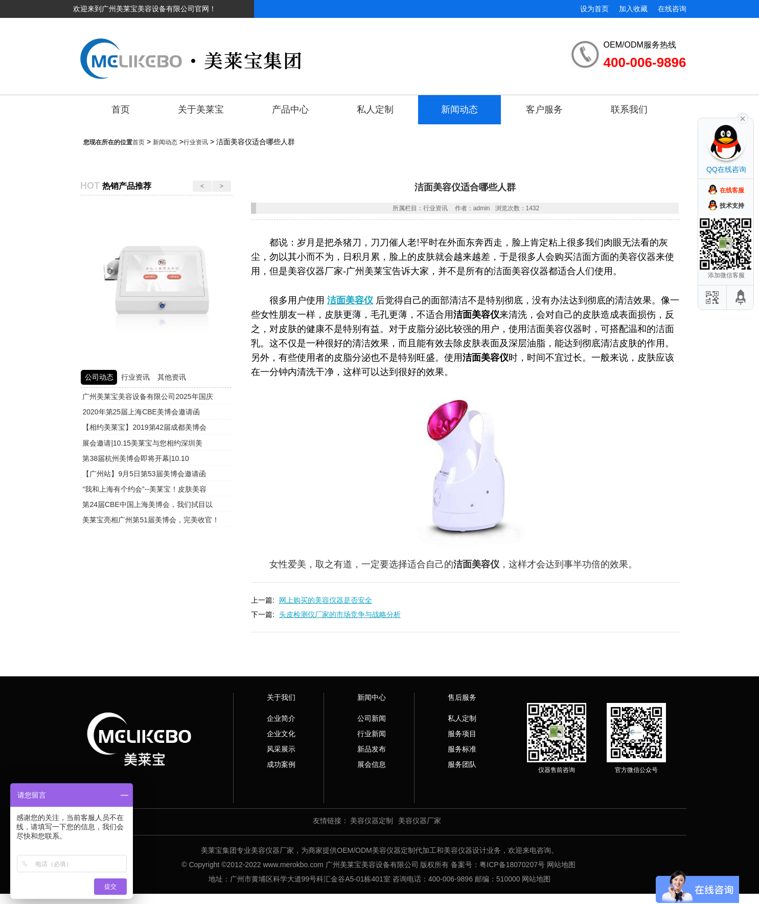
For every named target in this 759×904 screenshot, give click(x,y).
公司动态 (99, 377)
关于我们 (281, 697)
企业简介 (281, 718)
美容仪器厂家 (419, 821)
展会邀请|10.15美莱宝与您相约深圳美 (142, 443)
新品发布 (371, 749)
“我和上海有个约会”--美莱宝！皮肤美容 (144, 489)
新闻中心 (371, 697)
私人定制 (375, 109)
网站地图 (561, 865)
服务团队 (462, 764)
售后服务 (462, 697)
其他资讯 (171, 377)
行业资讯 (195, 142)
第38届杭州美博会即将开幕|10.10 (135, 458)
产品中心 (290, 109)
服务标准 (462, 749)
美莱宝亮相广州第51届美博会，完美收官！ (150, 520)
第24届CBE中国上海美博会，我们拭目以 (147, 504)
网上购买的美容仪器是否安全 (325, 600)
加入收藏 (633, 9)
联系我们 (629, 109)
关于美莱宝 (201, 109)
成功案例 (281, 764)
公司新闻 (371, 718)
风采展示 (281, 749)
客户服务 (544, 109)
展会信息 (371, 764)
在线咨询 (672, 9)
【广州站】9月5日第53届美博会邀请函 (143, 474)
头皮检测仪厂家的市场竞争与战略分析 (340, 614)
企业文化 (281, 734)
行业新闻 (371, 734)
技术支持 (732, 205)
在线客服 (732, 190)
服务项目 (462, 734)
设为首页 (594, 9)
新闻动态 (459, 109)
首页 (120, 109)
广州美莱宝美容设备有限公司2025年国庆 (147, 396)
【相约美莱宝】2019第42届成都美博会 (144, 427)
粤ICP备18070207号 (512, 865)
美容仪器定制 (371, 821)
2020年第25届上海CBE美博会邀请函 (141, 412)
